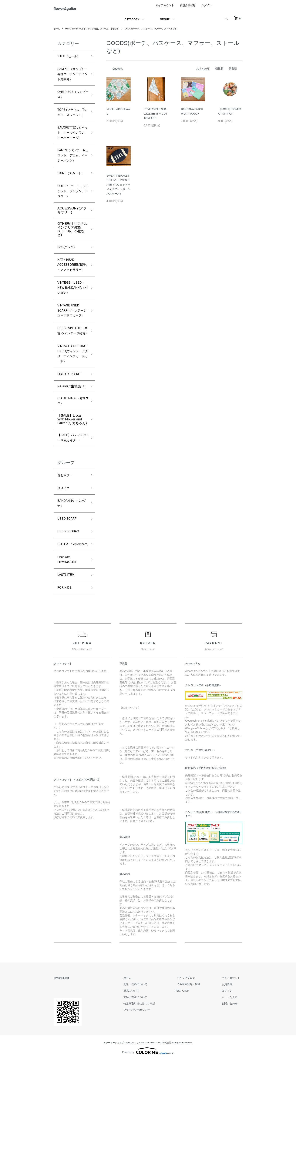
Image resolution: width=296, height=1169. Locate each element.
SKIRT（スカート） (69, 213)
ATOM (194, 1099)
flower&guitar (71, 10)
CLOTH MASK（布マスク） (71, 488)
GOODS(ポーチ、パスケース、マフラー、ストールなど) (159, 31)
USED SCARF (68, 617)
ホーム (57, 31)
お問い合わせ (232, 1112)
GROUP (165, 22)
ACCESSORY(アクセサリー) (72, 255)
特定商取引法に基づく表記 (150, 1112)
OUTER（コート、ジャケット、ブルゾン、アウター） (71, 235)
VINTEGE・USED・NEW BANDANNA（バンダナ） (71, 345)
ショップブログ (192, 1087)
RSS (186, 1099)
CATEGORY (131, 22)
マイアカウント (165, 8)
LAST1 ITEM (67, 683)
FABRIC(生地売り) (71, 473)
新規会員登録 (188, 8)
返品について (142, 1099)
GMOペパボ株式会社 (160, 1151)
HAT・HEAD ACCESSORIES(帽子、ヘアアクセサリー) (71, 314)
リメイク (64, 584)
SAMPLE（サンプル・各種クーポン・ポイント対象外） (71, 81)
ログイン (206, 8)
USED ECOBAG (69, 631)
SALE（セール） (70, 60)
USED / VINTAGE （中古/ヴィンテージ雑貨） (71, 404)
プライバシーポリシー (147, 1119)
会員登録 (229, 1093)
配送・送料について (146, 1093)
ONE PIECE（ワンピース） (71, 107)
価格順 (219, 71)
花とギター (65, 571)
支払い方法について (146, 1106)
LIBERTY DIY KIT (70, 460)
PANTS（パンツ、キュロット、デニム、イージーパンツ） (71, 188)
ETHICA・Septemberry (67, 647)
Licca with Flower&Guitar (68, 666)
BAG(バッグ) (67, 292)
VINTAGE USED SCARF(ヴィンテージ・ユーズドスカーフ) (72, 376)
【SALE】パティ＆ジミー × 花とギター (71, 529)
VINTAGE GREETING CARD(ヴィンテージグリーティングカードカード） (71, 435)
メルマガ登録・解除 (195, 1093)
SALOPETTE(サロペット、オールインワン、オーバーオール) (71, 157)
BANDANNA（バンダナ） (71, 601)
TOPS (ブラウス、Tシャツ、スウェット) (72, 129)
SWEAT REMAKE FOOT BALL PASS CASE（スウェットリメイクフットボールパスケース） (118, 187)
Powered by (148, 1160)
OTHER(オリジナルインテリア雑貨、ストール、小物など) (95, 31)
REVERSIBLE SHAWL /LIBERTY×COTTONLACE (155, 117)
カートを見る (232, 1106)
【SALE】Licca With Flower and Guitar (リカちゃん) (72, 507)
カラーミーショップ (113, 1151)
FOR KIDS (65, 696)
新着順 (233, 71)
